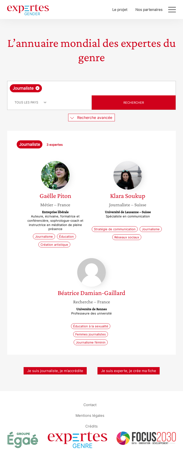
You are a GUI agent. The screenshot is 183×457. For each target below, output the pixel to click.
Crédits (91, 426)
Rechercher (133, 102)
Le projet (119, 9)
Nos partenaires (149, 9)
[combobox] (91, 88)
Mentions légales (90, 415)
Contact (90, 405)
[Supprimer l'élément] (38, 88)
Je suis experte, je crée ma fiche (128, 371)
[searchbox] (81, 88)
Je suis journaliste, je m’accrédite (55, 371)
